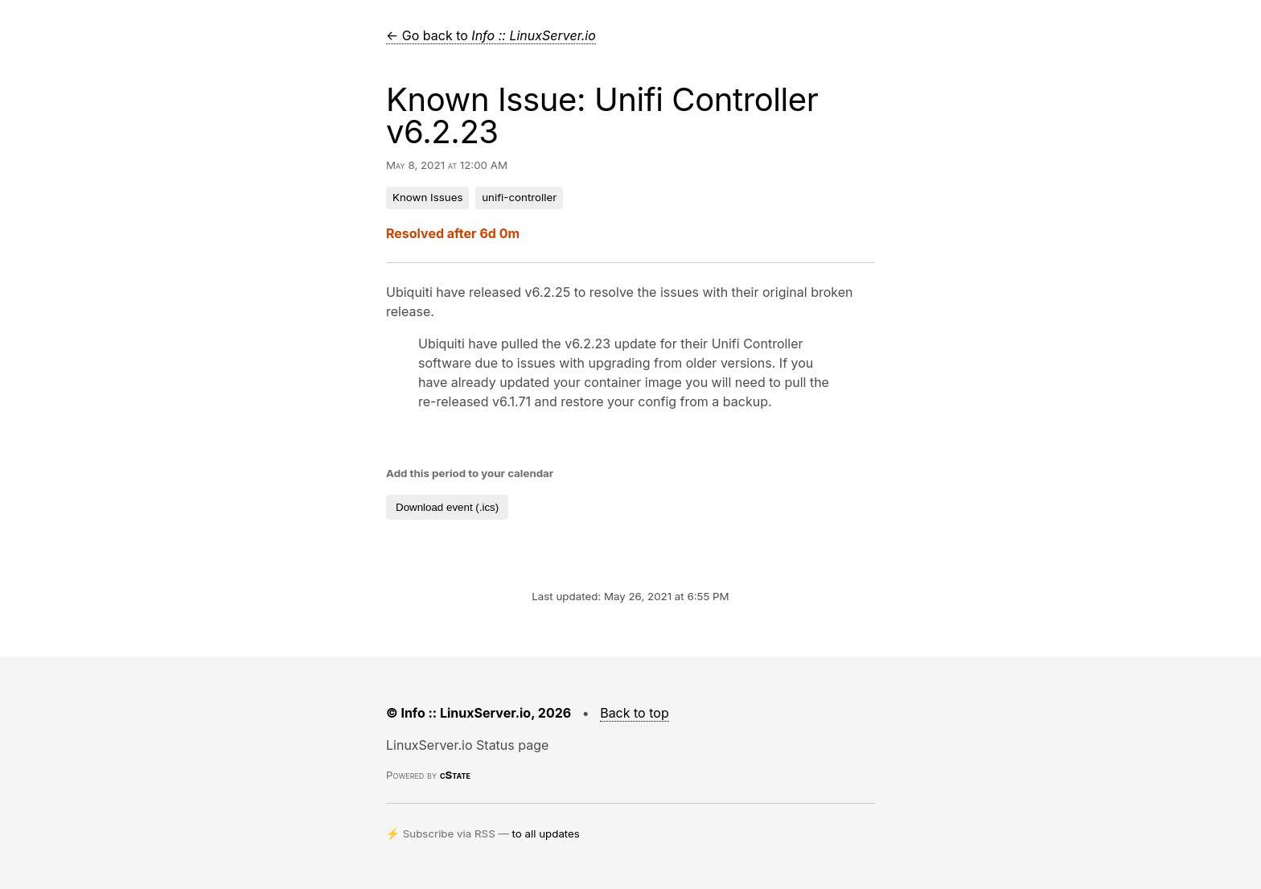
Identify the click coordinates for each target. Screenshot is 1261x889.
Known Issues (427, 197)
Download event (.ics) (447, 507)
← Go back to (491, 35)
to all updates (546, 833)
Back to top (634, 713)
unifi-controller (519, 197)
